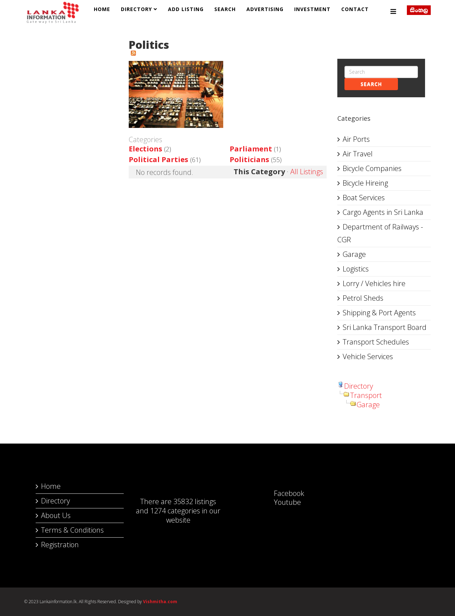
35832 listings (194, 501)
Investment (312, 9)
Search (225, 9)
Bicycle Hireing (365, 183)
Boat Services (364, 197)
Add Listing (186, 9)
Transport (366, 395)
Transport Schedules (376, 342)
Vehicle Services (368, 356)
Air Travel (358, 154)
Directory (136, 9)
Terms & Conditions (72, 530)
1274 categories (175, 511)
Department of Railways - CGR (380, 233)
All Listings (306, 171)
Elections (145, 149)
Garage (354, 254)
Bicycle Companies (372, 168)
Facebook (282, 493)
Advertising (264, 9)
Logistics (356, 269)
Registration (60, 544)
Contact (355, 9)
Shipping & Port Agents (379, 312)
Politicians (249, 159)
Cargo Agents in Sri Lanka (383, 212)
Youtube (280, 502)
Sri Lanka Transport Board (384, 327)
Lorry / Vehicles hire (374, 283)
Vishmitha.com (160, 602)
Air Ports (356, 139)
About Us (56, 515)
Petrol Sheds (363, 298)
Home (102, 9)
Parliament (251, 149)
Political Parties (158, 159)
